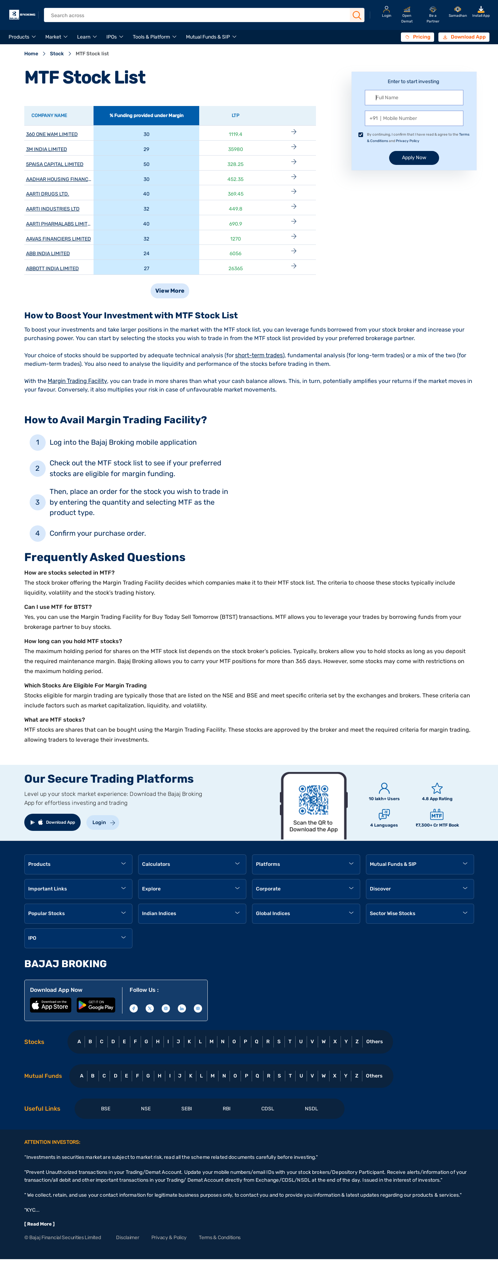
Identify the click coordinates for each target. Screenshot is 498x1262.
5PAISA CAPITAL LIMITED (55, 164)
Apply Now (414, 158)
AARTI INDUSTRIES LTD (53, 209)
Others (374, 1042)
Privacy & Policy (169, 1238)
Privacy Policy (407, 141)
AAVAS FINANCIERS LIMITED (58, 239)
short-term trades (259, 355)
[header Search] (198, 15)
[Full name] (414, 97)
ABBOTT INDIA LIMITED (52, 269)
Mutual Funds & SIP (208, 37)
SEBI (186, 1109)
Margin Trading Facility (77, 381)
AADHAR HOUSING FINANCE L (60, 179)
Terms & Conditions (220, 1238)
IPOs (111, 37)
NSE (146, 1109)
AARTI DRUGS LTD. (47, 194)
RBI (227, 1109)
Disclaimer (127, 1238)
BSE (105, 1109)
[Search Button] (357, 15)
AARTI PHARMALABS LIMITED (60, 224)
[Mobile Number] (414, 118)
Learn (83, 37)
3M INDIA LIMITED (46, 149)
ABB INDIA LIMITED (48, 254)
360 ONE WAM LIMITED (52, 134)
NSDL (311, 1109)
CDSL (267, 1109)
